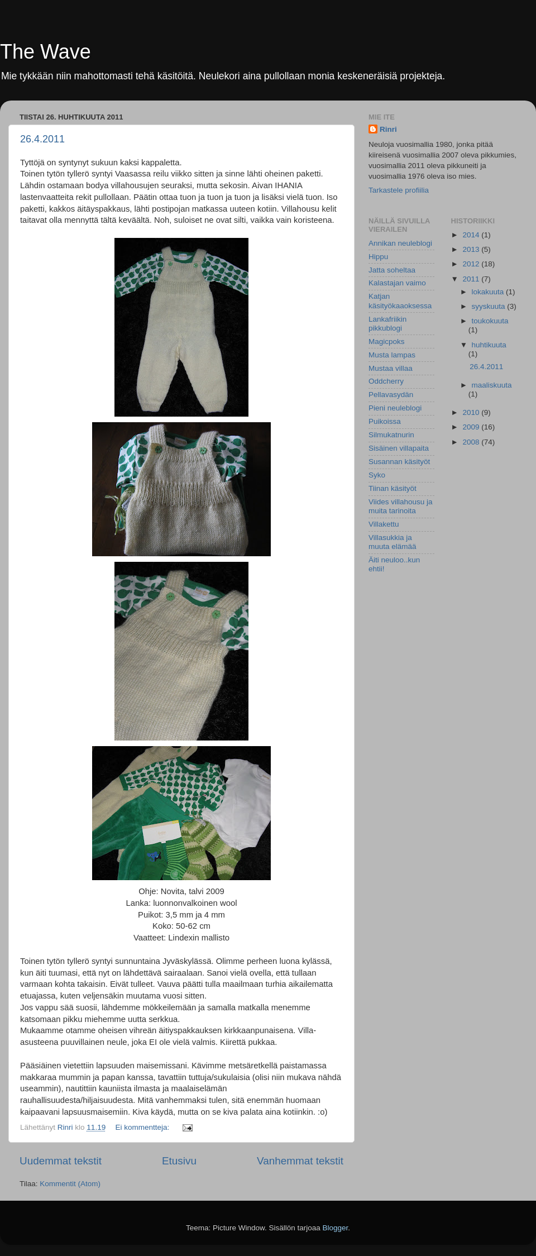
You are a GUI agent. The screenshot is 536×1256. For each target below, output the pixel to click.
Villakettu (383, 524)
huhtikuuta (489, 345)
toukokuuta (490, 321)
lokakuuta (489, 292)
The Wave (45, 51)
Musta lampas (391, 355)
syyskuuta (490, 306)
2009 (471, 427)
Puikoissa (384, 421)
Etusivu (179, 1161)
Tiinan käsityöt (392, 488)
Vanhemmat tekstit (300, 1161)
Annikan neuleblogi (400, 243)
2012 (471, 264)
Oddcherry (386, 381)
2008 (471, 442)
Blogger (335, 1228)
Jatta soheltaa (391, 270)
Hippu (378, 256)
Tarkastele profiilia (398, 190)
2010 (471, 412)
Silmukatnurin (391, 435)
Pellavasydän (390, 394)
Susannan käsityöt (399, 461)
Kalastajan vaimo (397, 283)
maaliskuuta (492, 385)
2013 (471, 249)
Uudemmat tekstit (61, 1161)
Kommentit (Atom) (70, 1183)
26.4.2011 (42, 139)
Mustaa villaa (390, 368)
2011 (471, 279)
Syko (376, 475)
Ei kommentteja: (143, 1127)
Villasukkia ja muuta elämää (392, 542)
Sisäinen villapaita (398, 448)
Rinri (388, 129)
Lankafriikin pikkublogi (387, 323)
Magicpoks (386, 341)
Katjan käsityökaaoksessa (400, 300)
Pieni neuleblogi (395, 408)
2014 (471, 235)
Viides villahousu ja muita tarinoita (400, 506)
